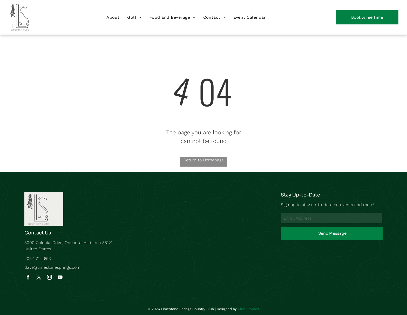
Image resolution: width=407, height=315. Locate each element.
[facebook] (28, 278)
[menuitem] (113, 17)
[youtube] (60, 278)
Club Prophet (248, 309)
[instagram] (49, 278)
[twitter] (38, 278)
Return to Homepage (204, 160)
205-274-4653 (37, 258)
